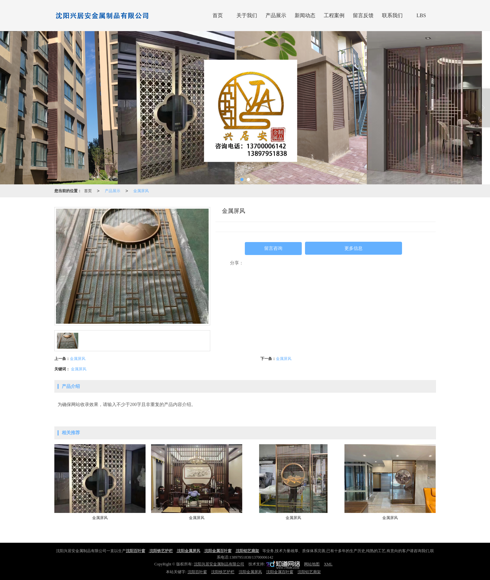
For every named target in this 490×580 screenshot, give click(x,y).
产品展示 (276, 15)
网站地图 (312, 564)
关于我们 (246, 15)
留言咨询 (273, 248)
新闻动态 (305, 15)
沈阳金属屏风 (250, 572)
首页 (217, 15)
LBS (421, 15)
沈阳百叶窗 (197, 572)
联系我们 (392, 15)
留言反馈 (363, 15)
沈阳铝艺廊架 (309, 572)
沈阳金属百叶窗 (279, 572)
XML (328, 564)
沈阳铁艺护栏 (222, 572)
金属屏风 (141, 191)
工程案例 (334, 15)
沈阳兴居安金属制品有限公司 (219, 564)
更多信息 (353, 248)
